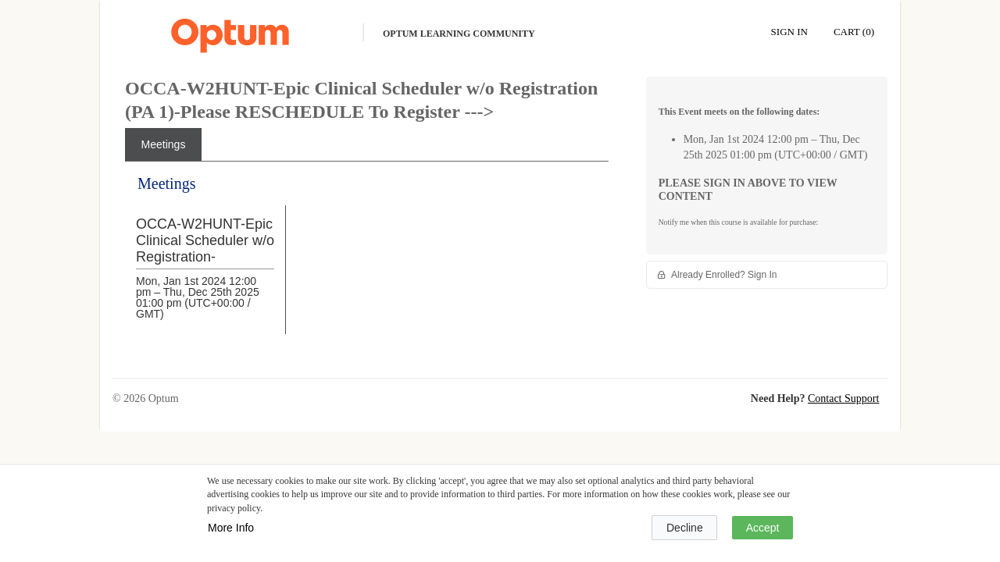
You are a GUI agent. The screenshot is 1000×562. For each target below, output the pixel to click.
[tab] (163, 144)
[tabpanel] (367, 266)
